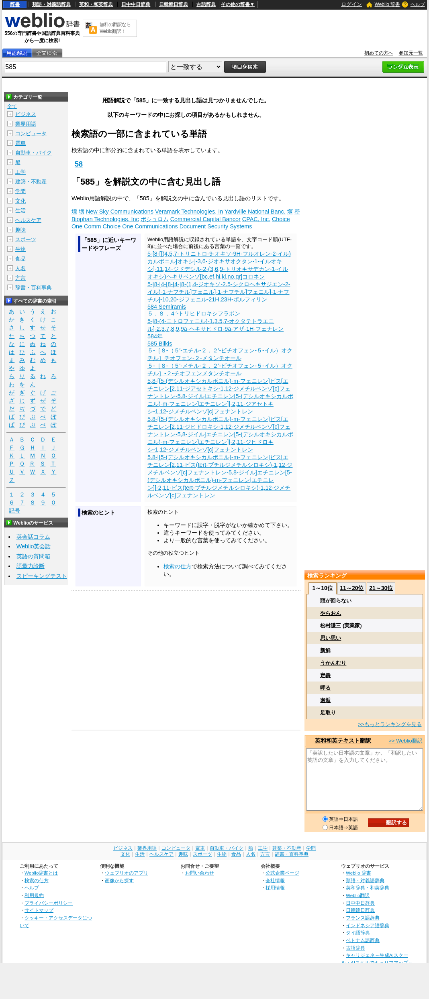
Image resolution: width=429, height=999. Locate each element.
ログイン (351, 4)
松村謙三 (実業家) (341, 626)
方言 (20, 278)
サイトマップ (39, 910)
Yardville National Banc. (255, 211)
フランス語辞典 (363, 917)
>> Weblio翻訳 (405, 741)
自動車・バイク (33, 153)
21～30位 (381, 588)
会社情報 (275, 880)
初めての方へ (378, 53)
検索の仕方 (177, 566)
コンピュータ (31, 133)
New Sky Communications (119, 211)
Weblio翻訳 (358, 895)
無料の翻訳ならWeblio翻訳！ (115, 28)
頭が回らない (335, 601)
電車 (20, 143)
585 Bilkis (159, 343)
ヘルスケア (28, 220)
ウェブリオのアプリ (126, 872)
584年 (155, 336)
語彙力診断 (30, 566)
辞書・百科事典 (33, 288)
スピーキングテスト (41, 576)
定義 (325, 675)
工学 (20, 172)
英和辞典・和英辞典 (367, 887)
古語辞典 (206, 4)
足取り (328, 713)
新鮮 (325, 650)
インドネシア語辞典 (367, 925)
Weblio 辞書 (387, 4)
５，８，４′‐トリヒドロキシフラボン (194, 313)
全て (12, 106)
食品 (20, 259)
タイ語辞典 (358, 932)
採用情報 (275, 887)
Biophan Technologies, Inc (105, 219)
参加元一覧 (411, 53)
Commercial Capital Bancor (205, 219)
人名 (20, 268)
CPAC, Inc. (256, 219)
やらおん (330, 613)
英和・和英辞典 (96, 4)
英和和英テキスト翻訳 (343, 740)
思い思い (330, 638)
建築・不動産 (31, 182)
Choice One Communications (140, 226)
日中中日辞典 (135, 4)
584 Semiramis (166, 306)
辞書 (15, 4)
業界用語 (25, 124)
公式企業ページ (282, 872)
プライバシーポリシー (49, 902)
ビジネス (25, 114)
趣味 (20, 230)
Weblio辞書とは (41, 872)
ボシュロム (155, 219)
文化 (20, 201)
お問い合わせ (199, 872)
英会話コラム (33, 536)
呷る (325, 688)
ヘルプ (418, 4)
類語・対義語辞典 (51, 4)
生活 (20, 211)
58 (79, 164)
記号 (14, 511)
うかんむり (333, 663)
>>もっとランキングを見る (389, 724)
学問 (20, 191)
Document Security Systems (216, 226)
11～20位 (352, 588)
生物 (20, 249)
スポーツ (25, 239)
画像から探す (119, 880)
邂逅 (325, 700)
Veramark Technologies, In (189, 211)
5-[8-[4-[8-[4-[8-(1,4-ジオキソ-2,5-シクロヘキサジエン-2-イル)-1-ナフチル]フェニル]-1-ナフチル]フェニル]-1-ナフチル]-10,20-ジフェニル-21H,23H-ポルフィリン (218, 292)
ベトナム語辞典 (363, 940)
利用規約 (34, 895)
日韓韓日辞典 (173, 4)
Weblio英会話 (33, 546)
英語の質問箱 (33, 556)
